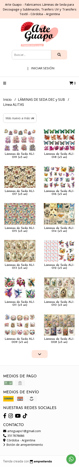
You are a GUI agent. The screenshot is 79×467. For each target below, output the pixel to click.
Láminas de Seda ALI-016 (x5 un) (59, 193)
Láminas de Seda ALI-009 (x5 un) (20, 340)
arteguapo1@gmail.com (22, 431)
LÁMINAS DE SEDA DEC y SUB (42, 99)
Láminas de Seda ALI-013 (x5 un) (20, 267)
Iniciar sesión (42, 68)
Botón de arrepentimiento (23, 445)
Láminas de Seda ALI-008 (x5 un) (59, 340)
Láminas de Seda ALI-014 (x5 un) (59, 230)
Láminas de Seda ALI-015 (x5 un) (20, 230)
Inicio (7, 99)
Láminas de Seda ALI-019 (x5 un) (20, 155)
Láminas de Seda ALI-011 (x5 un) (20, 303)
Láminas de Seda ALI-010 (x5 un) (59, 303)
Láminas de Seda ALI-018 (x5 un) (59, 155)
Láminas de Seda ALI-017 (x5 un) (20, 193)
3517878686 (13, 436)
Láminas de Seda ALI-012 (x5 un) (59, 267)
